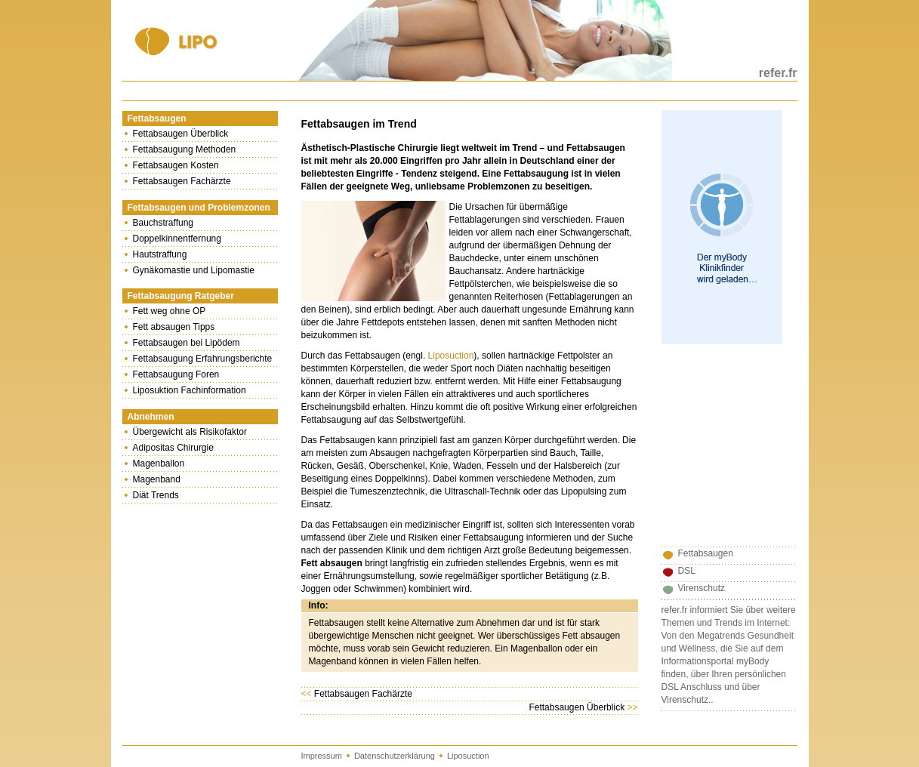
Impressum (321, 755)
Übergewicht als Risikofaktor (190, 432)
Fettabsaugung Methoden (184, 149)
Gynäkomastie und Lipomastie (193, 270)
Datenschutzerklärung (394, 755)
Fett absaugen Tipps (174, 327)
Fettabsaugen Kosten (176, 165)
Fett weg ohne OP (169, 311)
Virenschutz (701, 588)
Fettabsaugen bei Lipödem (186, 342)
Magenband (156, 479)
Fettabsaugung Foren (176, 374)
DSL (686, 570)
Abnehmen (151, 416)
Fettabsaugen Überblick (181, 133)
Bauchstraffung (163, 222)
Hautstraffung (160, 254)
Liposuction (451, 355)
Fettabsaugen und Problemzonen (199, 207)
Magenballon (159, 463)
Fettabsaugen (157, 118)
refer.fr (778, 72)
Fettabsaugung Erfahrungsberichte (203, 358)
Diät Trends (156, 495)
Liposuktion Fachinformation (189, 390)
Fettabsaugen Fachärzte (182, 181)
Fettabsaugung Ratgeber (181, 296)
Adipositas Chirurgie (173, 447)
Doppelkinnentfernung (177, 238)
